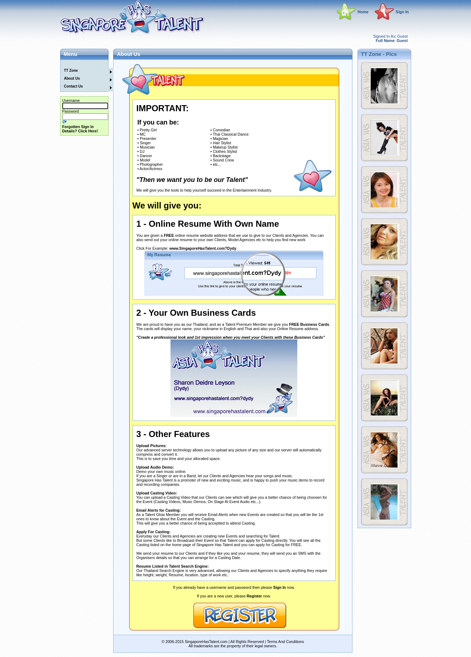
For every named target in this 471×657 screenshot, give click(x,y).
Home (363, 12)
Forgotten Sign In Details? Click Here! (80, 129)
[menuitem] (83, 64)
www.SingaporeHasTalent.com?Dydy (202, 248)
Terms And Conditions (285, 641)
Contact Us (73, 86)
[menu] (83, 75)
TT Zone (71, 70)
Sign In (402, 12)
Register (254, 596)
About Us (72, 78)
